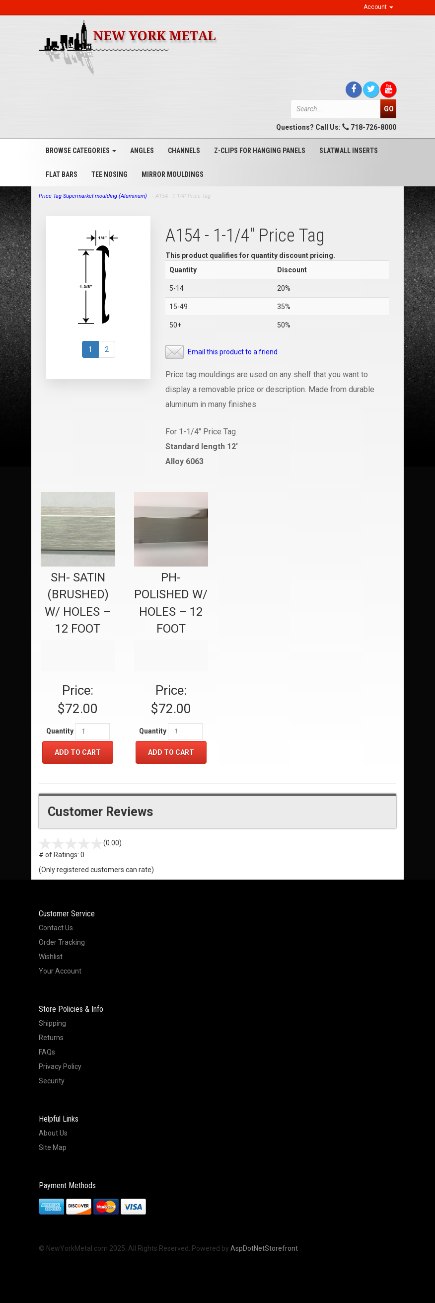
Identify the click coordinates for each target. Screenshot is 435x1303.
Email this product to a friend (233, 352)
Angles (142, 151)
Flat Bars (61, 174)
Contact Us (56, 928)
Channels (184, 151)
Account (378, 6)
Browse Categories (81, 151)
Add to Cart (78, 752)
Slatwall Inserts (348, 151)
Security (52, 1081)
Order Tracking (62, 942)
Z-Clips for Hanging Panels (259, 151)
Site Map (53, 1147)
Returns (51, 1038)
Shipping (52, 1023)
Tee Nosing (109, 174)
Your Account (60, 971)
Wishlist (51, 957)
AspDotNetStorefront (264, 1248)
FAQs (47, 1052)
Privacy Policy (60, 1066)
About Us (53, 1133)
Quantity (59, 731)
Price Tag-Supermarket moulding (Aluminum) (93, 196)
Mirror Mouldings (173, 174)
